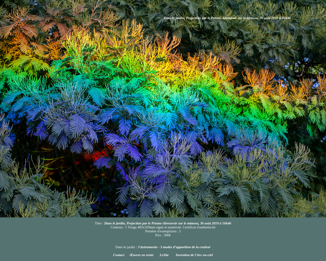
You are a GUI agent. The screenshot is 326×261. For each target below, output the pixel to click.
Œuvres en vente (142, 255)
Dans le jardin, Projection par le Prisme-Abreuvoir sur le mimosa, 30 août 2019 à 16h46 (227, 18)
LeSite (164, 255)
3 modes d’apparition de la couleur (185, 247)
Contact (118, 255)
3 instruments (148, 247)
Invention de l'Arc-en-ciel (194, 255)
